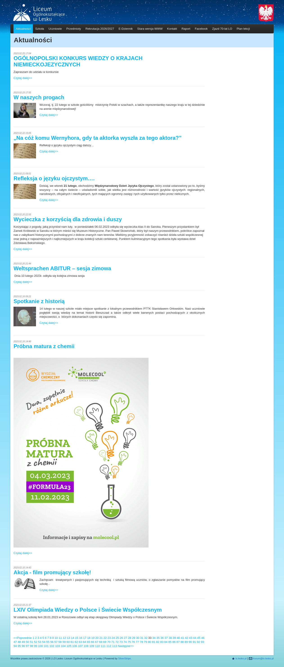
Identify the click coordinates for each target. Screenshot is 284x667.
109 (91, 646)
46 (202, 638)
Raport (186, 28)
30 (137, 638)
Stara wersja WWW (150, 28)
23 (109, 638)
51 (31, 642)
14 (72, 638)
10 (56, 638)
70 (108, 642)
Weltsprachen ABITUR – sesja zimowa (62, 268)
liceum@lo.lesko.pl (263, 658)
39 (174, 638)
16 (80, 638)
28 (129, 638)
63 (80, 642)
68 (100, 642)
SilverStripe (124, 658)
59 (63, 642)
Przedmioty (73, 28)
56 (51, 642)
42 (186, 638)
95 (19, 646)
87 (178, 642)
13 (68, 638)
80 (149, 642)
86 (174, 642)
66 (92, 642)
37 (166, 638)
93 (202, 642)
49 (23, 642)
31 (141, 638)
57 (55, 642)
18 (88, 638)
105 (69, 646)
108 (85, 646)
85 (169, 642)
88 (182, 642)
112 (108, 646)
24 (113, 638)
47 (15, 642)
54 (43, 642)
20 (97, 638)
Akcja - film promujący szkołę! (52, 572)
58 (59, 642)
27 (125, 638)
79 (145, 642)
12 (64, 638)
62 (76, 642)
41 (182, 638)
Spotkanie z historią (39, 301)
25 (117, 638)
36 (162, 638)
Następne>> (126, 646)
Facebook (201, 28)
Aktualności (23, 28)
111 (103, 646)
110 (97, 646)
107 (80, 646)
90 (190, 642)
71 (113, 642)
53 (39, 642)
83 (161, 642)
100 (40, 646)
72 (117, 642)
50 (27, 642)
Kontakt (172, 28)
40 (178, 638)
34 (154, 638)
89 (186, 642)
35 (158, 638)
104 (63, 646)
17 (84, 638)
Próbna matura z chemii (44, 346)
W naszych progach (39, 97)
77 (137, 642)
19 (92, 638)
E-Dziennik (126, 28)
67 (96, 642)
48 (19, 642)
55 (47, 642)
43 (190, 638)
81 (153, 642)
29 (133, 638)
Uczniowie (55, 28)
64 (84, 642)
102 (52, 646)
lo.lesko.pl (241, 658)
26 (121, 638)
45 (198, 638)
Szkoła (39, 28)
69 (104, 642)
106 (74, 646)
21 (101, 638)
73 (121, 642)
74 (125, 642)
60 (68, 642)
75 (129, 642)
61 (72, 642)
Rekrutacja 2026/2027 (100, 28)
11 (60, 638)
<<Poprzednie (23, 638)
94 (15, 646)
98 (31, 646)
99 (35, 646)
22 (105, 638)
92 (198, 642)
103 (57, 646)
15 (76, 638)
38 (170, 638)
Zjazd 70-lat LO (222, 28)
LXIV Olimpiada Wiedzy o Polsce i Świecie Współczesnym (88, 610)
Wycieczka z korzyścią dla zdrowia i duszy (68, 219)
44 (194, 638)
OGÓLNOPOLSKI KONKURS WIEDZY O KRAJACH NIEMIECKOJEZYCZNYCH (78, 61)
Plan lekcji (243, 28)
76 (133, 642)
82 (157, 642)
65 (88, 642)
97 (27, 646)
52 (35, 642)
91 (194, 642)
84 (165, 642)
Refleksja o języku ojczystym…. (54, 178)
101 (46, 646)
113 (114, 646)
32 (145, 638)
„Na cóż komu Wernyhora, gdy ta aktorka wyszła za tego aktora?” (97, 138)
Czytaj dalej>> (23, 78)
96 (23, 646)
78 (141, 642)
